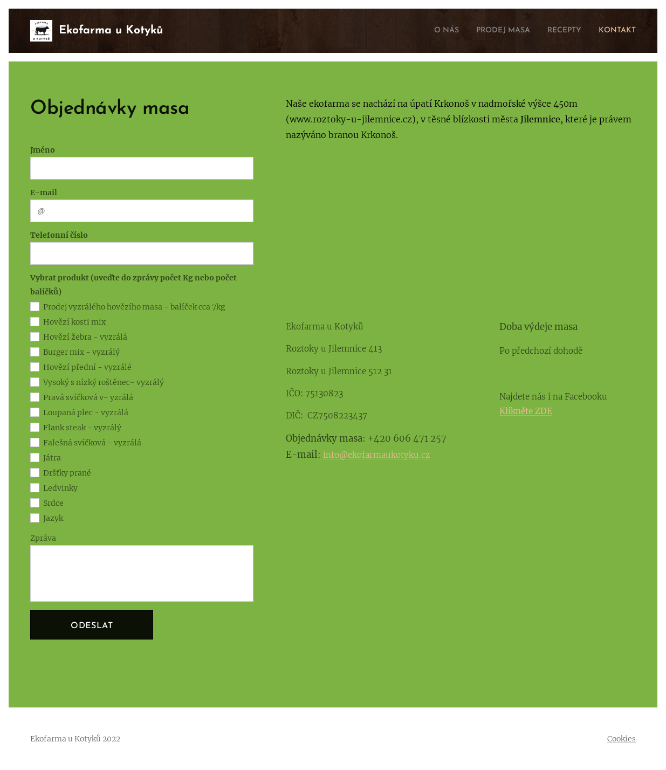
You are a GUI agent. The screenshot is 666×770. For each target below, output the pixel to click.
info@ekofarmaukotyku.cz (376, 455)
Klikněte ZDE (526, 411)
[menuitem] (427, 30)
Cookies (621, 739)
